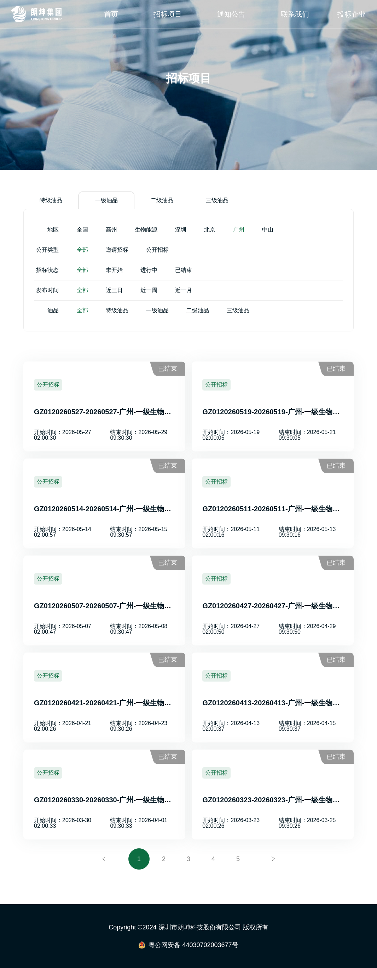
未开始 (114, 270)
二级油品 (162, 200)
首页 (111, 14)
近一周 (148, 290)
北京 (209, 230)
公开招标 (157, 250)
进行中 (148, 270)
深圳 (180, 230)
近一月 (183, 290)
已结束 (183, 270)
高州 (111, 230)
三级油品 (217, 200)
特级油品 (51, 200)
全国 (82, 230)
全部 (82, 250)
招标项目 (167, 14)
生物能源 (146, 230)
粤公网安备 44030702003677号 (193, 945)
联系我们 (295, 14)
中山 (267, 230)
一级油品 (106, 200)
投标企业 (351, 14)
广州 (238, 230)
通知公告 (231, 14)
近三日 (114, 290)
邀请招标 (117, 250)
